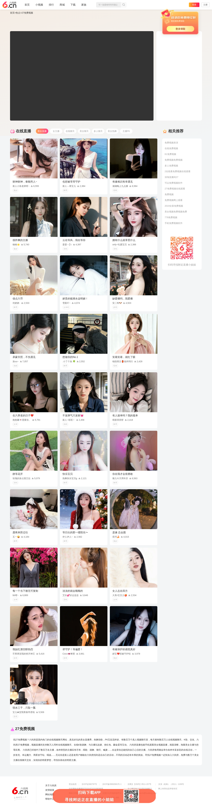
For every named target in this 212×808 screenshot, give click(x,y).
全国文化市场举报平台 (111, 793)
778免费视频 (171, 217)
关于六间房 (50, 785)
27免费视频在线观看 (175, 188)
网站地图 (49, 794)
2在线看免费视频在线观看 (177, 171)
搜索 (123, 4)
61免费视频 (170, 154)
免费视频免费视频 (174, 160)
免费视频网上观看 (174, 200)
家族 (83, 6)
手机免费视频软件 (174, 223)
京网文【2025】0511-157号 (139, 784)
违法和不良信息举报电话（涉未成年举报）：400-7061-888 (94, 798)
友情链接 (49, 790)
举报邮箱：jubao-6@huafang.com (142, 793)
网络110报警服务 (76, 793)
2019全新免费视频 (174, 206)
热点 (18, 12)
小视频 (39, 6)
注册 (205, 5)
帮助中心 (49, 799)
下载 (73, 4)
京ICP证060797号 (89, 784)
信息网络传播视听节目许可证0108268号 (86, 789)
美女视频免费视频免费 (176, 211)
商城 (62, 6)
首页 (27, 6)
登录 (194, 5)
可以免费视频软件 (174, 183)
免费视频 (169, 194)
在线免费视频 (171, 148)
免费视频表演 (171, 142)
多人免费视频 (171, 165)
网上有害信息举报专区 (167, 789)
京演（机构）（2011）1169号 (171, 784)
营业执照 (73, 784)
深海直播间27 (171, 177)
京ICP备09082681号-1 (111, 784)
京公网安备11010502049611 (140, 789)
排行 (51, 4)
